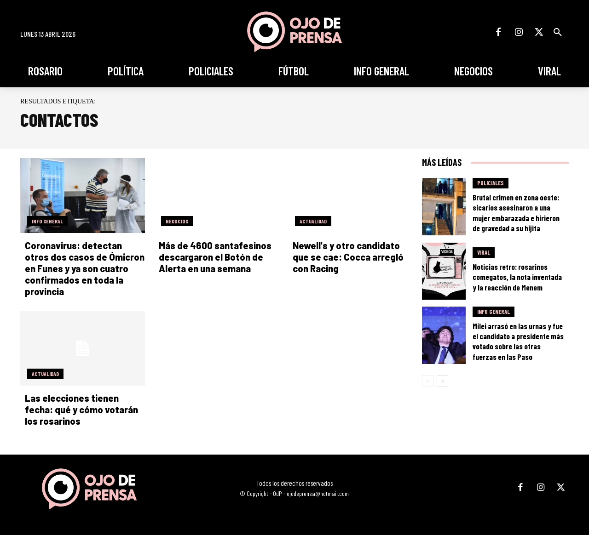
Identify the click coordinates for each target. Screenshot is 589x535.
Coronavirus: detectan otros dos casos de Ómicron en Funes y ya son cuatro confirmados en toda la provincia (84, 268)
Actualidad (313, 221)
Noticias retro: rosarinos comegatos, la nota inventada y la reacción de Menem (517, 276)
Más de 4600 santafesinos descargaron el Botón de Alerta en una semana (215, 257)
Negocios (177, 221)
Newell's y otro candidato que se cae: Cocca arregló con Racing (348, 257)
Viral (483, 252)
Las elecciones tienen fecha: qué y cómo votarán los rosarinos (81, 410)
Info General (47, 221)
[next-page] (442, 381)
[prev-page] (427, 381)
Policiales (490, 183)
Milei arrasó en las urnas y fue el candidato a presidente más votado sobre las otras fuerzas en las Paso (518, 341)
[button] (558, 32)
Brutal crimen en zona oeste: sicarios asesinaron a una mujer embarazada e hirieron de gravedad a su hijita (516, 212)
